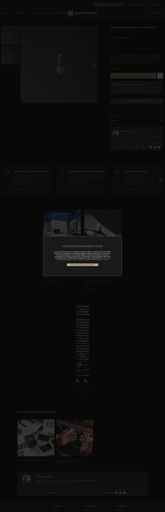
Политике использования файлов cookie (92, 259)
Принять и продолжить (82, 265)
